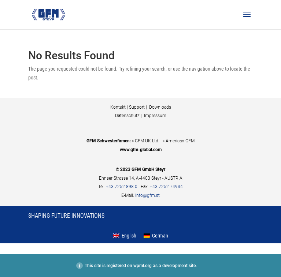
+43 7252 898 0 (121, 186)
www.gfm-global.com (141, 149)
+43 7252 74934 (166, 186)
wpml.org (142, 265)
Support (137, 107)
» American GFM (179, 140)
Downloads (159, 107)
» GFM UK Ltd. (145, 140)
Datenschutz (127, 115)
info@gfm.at (147, 195)
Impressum (154, 115)
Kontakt (118, 107)
